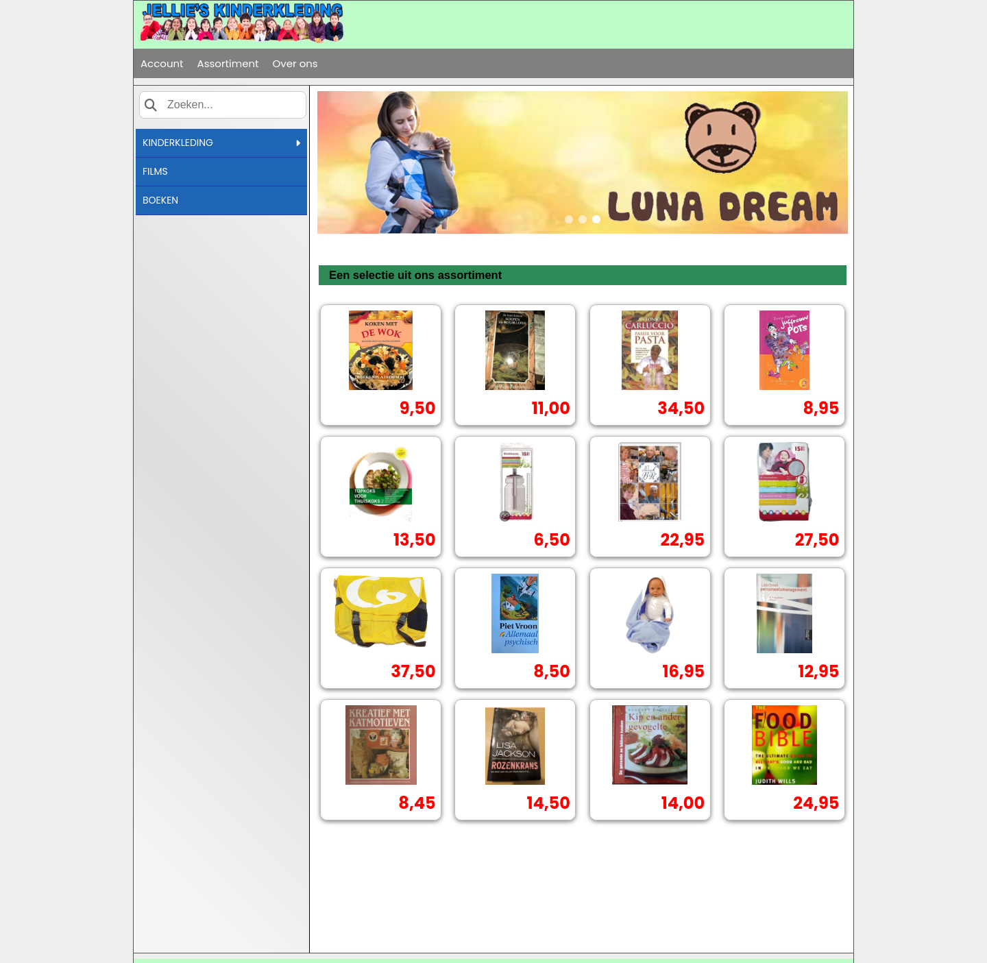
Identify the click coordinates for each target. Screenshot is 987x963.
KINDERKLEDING (221, 142)
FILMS (155, 171)
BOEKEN (160, 200)
